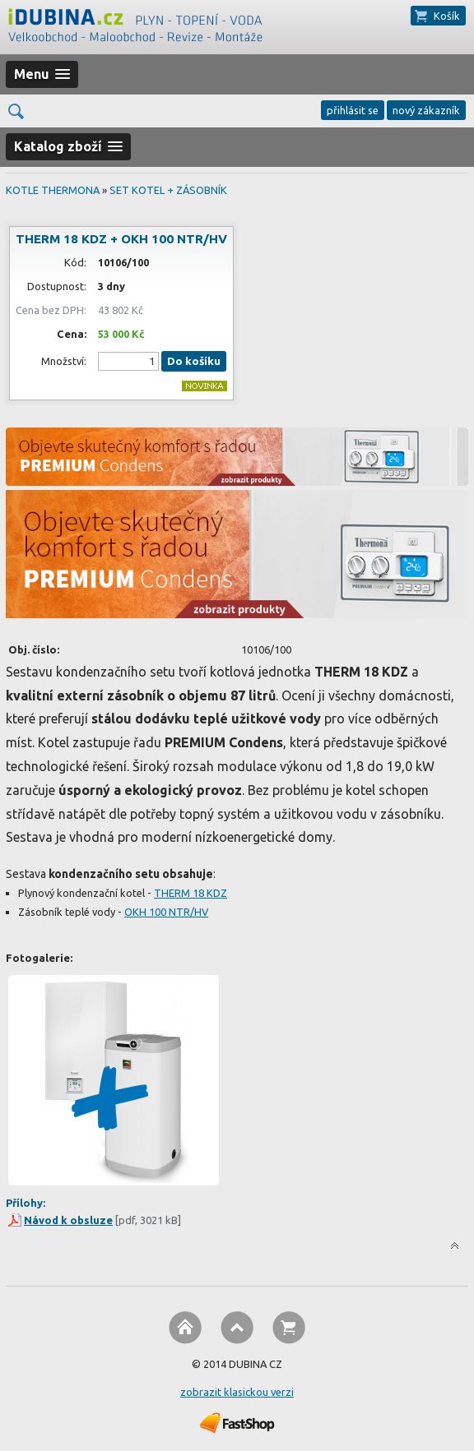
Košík (447, 15)
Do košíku (194, 361)
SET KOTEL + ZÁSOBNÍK (168, 190)
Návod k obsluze (68, 1220)
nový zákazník (426, 110)
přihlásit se (353, 110)
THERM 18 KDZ (190, 893)
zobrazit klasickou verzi (237, 1392)
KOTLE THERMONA (53, 190)
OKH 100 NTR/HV (166, 911)
